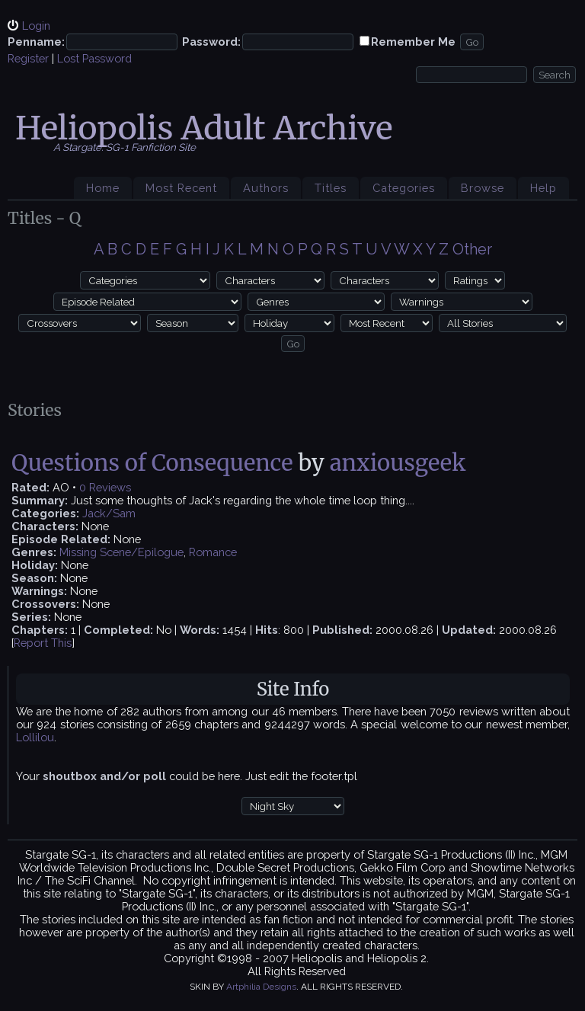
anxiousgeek (398, 463)
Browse (482, 187)
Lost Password (94, 58)
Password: (211, 41)
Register (28, 58)
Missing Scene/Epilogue (121, 551)
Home (103, 187)
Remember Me (413, 41)
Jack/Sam (109, 513)
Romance (213, 551)
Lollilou (35, 737)
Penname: (36, 41)
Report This (43, 642)
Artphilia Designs (261, 986)
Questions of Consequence (154, 463)
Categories (403, 187)
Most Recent (181, 187)
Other (472, 249)
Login (36, 25)
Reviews (110, 487)
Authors (266, 187)
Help (543, 187)
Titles (331, 187)
